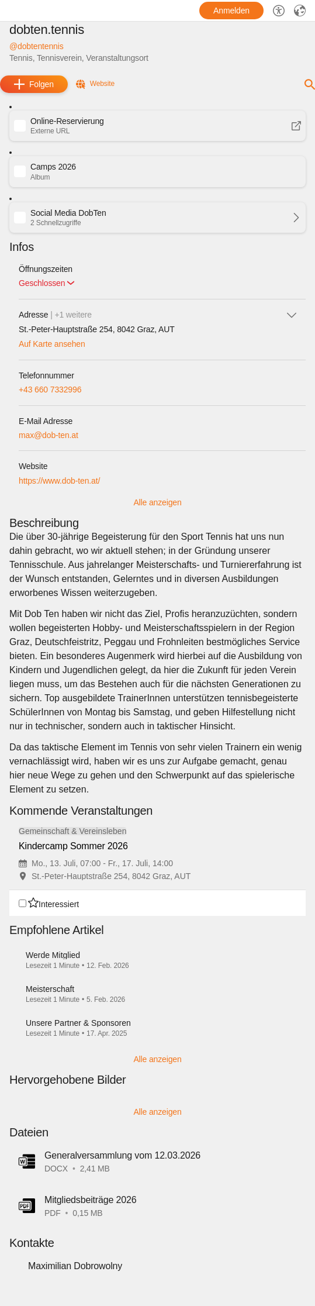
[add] (34, 84)
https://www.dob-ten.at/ (59, 480)
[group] (157, 867)
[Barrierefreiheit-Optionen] (278, 10)
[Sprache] (299, 10)
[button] (157, 126)
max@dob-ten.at (48, 435)
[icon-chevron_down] (291, 315)
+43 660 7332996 (50, 389)
